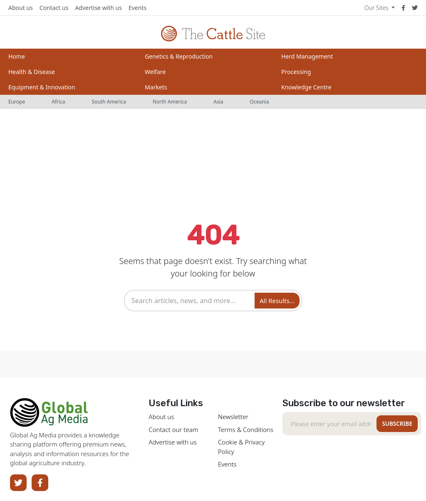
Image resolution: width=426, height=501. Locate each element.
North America (170, 101)
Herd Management (307, 56)
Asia (218, 101)
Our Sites (377, 8)
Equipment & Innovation (41, 87)
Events (137, 8)
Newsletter (233, 416)
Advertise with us (98, 8)
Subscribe (397, 423)
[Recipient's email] (331, 423)
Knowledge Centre (306, 87)
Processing (296, 72)
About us (20, 8)
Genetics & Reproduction (179, 56)
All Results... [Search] (277, 300)
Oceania (259, 101)
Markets (156, 87)
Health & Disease (31, 72)
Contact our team (173, 429)
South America (109, 101)
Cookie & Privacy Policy (241, 447)
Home (16, 56)
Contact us (54, 8)
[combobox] (190, 301)
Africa (58, 101)
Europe (16, 101)
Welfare (155, 72)
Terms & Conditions (245, 429)
